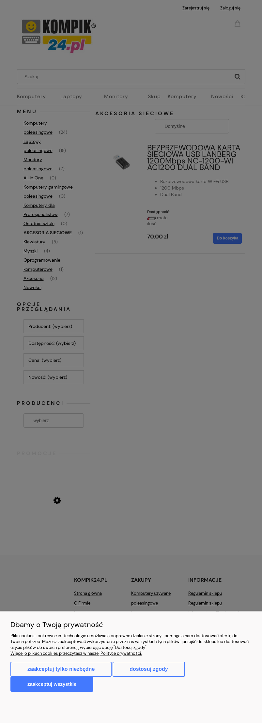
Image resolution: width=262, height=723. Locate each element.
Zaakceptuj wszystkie (51, 684)
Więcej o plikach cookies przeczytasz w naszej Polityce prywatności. (76, 653)
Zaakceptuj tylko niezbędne (61, 669)
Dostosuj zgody (149, 669)
